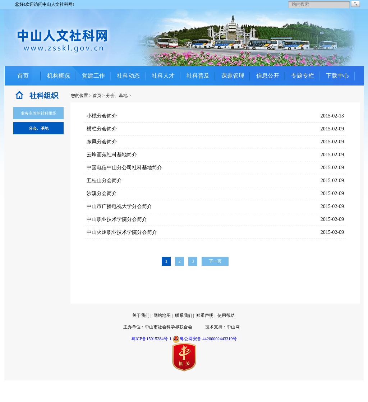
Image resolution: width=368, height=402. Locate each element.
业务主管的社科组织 (38, 113)
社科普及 (198, 76)
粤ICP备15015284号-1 (151, 338)
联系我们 (183, 315)
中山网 (233, 326)
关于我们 (141, 315)
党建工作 (93, 76)
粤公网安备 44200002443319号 (204, 338)
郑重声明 (204, 315)
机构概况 (58, 76)
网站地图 (162, 315)
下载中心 (337, 76)
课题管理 (232, 76)
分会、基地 (117, 95)
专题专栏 (302, 76)
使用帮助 (226, 315)
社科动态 (128, 76)
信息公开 (267, 76)
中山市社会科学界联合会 (168, 326)
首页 (23, 76)
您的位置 (79, 95)
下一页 (215, 261)
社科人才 (163, 76)
